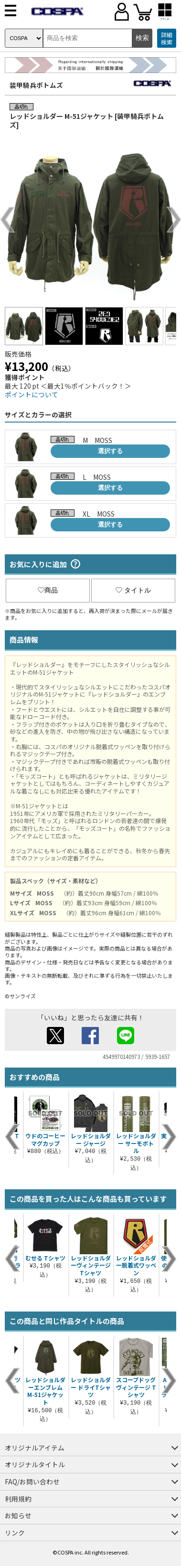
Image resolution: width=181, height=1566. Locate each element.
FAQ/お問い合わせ (32, 1481)
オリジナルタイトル (35, 1464)
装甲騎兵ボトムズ (36, 85)
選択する (110, 451)
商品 (48, 590)
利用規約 (18, 1498)
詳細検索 (166, 38)
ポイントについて (31, 394)
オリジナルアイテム (34, 1447)
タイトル (133, 590)
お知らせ (18, 1515)
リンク (15, 1532)
